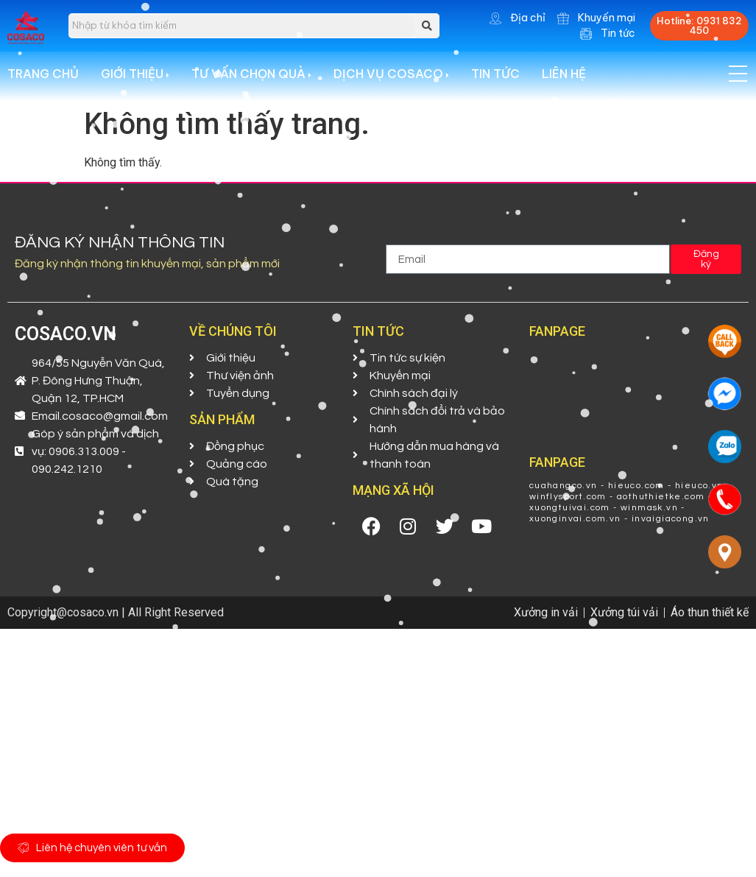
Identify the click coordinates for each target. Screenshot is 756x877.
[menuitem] (146, 80)
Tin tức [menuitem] (495, 79)
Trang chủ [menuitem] (43, 79)
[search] (241, 26)
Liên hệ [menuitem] (564, 79)
